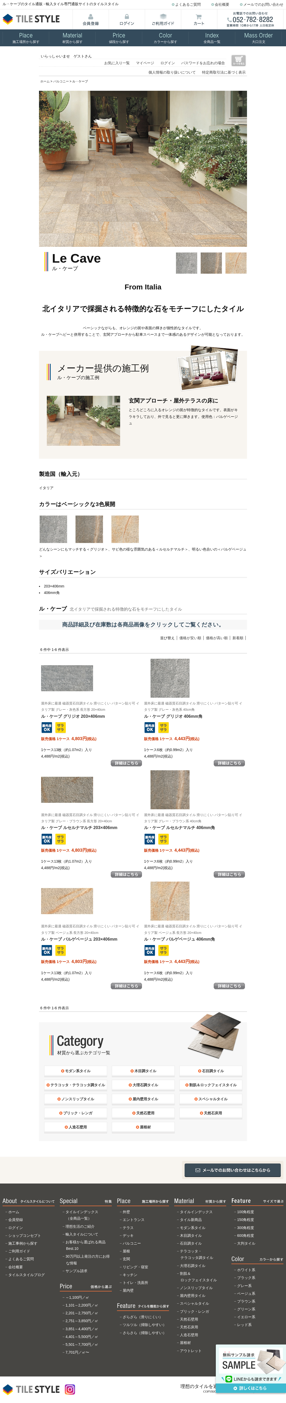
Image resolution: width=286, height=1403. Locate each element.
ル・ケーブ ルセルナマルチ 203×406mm (90, 821)
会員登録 (15, 1220)
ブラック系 (246, 1278)
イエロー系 (246, 1317)
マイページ (145, 63)
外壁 (126, 1212)
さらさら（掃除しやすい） (144, 1333)
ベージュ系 (246, 1293)
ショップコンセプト (24, 1235)
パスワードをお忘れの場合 (203, 63)
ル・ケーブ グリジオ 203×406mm (90, 710)
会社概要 (222, 4)
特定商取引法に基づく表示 (224, 72)
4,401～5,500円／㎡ (82, 1337)
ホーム (45, 81)
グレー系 (244, 1286)
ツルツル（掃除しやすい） (144, 1325)
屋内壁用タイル (192, 1296)
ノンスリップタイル (196, 1288)
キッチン (130, 1275)
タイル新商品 (191, 1220)
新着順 (237, 638)
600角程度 (245, 1235)
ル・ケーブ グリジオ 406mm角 (193, 710)
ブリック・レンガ (194, 1311)
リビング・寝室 (135, 1267)
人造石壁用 (189, 1335)
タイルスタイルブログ (26, 1275)
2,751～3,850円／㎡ (82, 1321)
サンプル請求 (76, 1271)
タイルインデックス (196, 1212)
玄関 (126, 1259)
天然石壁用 (189, 1319)
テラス (128, 1228)
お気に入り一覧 (117, 63)
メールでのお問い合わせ (263, 4)
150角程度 (245, 1220)
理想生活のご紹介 (80, 1226)
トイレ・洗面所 (135, 1283)
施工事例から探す (22, 1243)
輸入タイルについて (82, 1234)
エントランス (134, 1220)
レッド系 (244, 1325)
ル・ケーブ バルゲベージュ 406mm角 (193, 932)
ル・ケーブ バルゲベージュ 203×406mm (90, 932)
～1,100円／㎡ (77, 1297)
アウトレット (191, 1351)
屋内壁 (128, 1290)
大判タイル (246, 1243)
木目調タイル (191, 1235)
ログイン (167, 63)
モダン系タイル (192, 1228)
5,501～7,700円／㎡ (82, 1344)
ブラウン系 (246, 1301)
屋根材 (185, 1343)
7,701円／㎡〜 (77, 1352)
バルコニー (61, 81)
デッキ (128, 1235)
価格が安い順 (190, 638)
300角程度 (245, 1228)
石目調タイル (191, 1243)
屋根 (126, 1251)
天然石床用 (189, 1327)
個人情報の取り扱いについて (172, 72)
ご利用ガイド (19, 1251)
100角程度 (245, 1212)
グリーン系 (246, 1309)
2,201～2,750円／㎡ (82, 1313)
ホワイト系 (246, 1270)
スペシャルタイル (194, 1303)
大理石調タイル (192, 1266)
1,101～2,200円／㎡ (82, 1305)
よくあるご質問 (188, 4)
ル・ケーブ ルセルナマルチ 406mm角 (193, 821)
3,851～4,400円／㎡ (82, 1329)
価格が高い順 (217, 638)
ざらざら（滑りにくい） (143, 1317)
